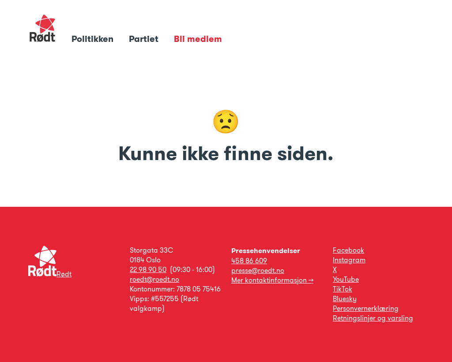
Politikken (94, 39)
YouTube (346, 279)
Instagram (349, 260)
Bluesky (345, 299)
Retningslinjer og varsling (373, 318)
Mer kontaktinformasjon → (272, 280)
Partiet (145, 39)
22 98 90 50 (148, 270)
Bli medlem (198, 39)
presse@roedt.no (257, 270)
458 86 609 (249, 261)
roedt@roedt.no (154, 279)
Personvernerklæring (366, 308)
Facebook (348, 250)
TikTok (342, 289)
